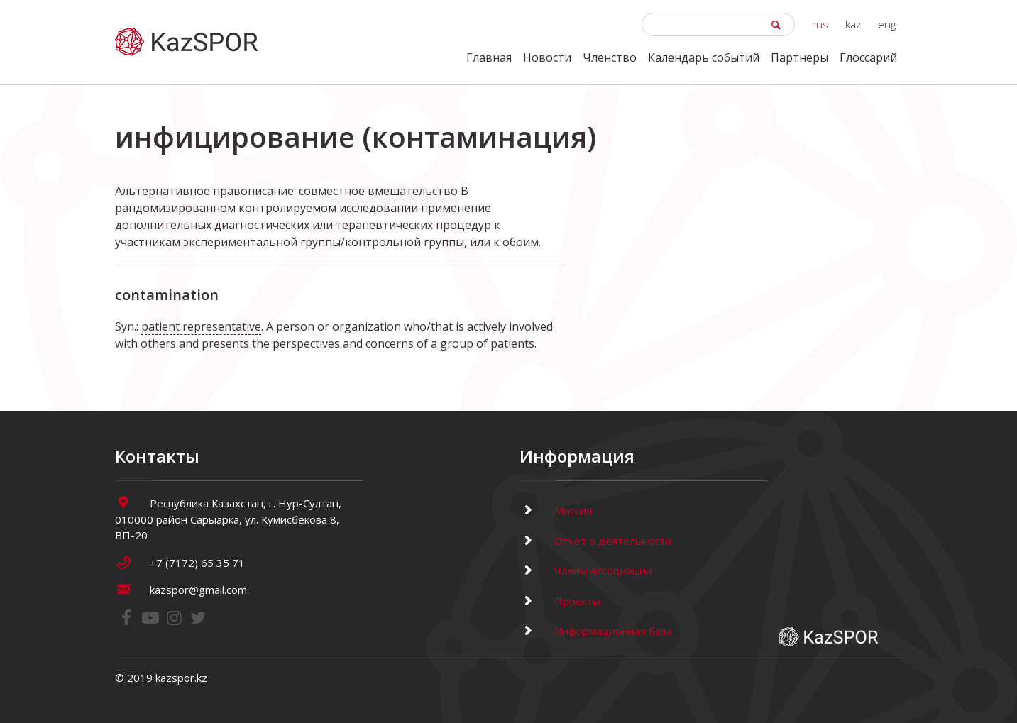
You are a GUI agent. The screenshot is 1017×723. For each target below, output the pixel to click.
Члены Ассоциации (586, 570)
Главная (489, 57)
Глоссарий (868, 57)
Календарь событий (703, 57)
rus (820, 24)
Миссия (556, 510)
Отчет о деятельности (595, 541)
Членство (610, 57)
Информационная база (596, 631)
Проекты (560, 601)
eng (887, 24)
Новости (547, 57)
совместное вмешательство (378, 191)
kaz (853, 24)
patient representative (201, 326)
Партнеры (799, 57)
